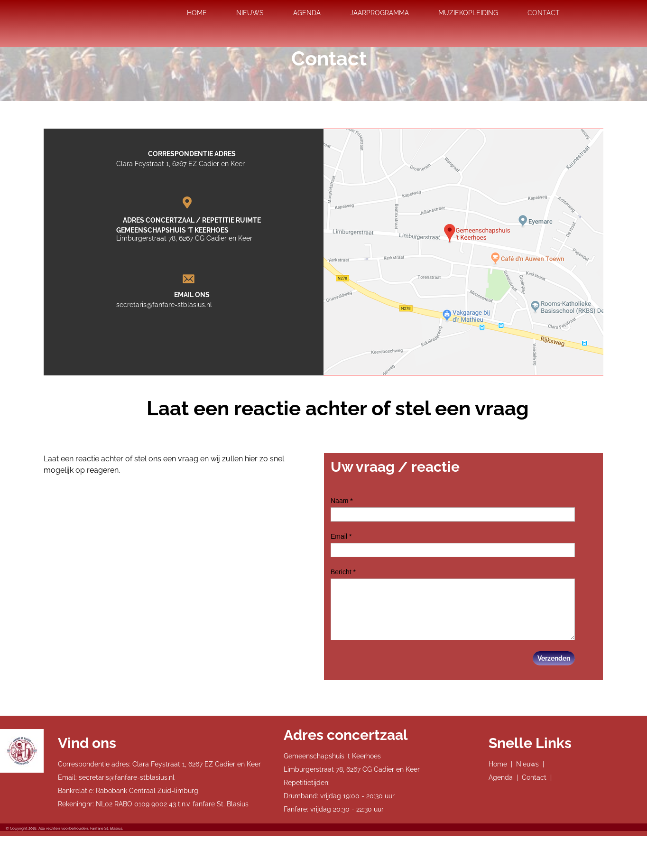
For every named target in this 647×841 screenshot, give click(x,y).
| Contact (531, 777)
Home (498, 764)
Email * (341, 536)
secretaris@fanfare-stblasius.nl (164, 304)
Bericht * (343, 572)
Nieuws (527, 764)
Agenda (501, 777)
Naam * (342, 501)
